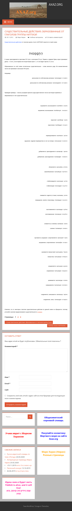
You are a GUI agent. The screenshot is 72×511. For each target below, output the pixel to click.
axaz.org (55, 4)
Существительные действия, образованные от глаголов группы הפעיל (29, 322)
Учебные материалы (36, 37)
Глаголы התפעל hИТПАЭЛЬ (56, 325)
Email (7, 383)
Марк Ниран (21, 37)
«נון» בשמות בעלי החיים (19, 465)
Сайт (7, 390)
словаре (39, 312)
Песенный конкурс (14, 468)
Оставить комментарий (54, 37)
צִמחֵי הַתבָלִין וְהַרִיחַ (22, 471)
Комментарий (11, 346)
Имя (7, 377)
